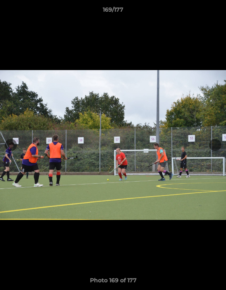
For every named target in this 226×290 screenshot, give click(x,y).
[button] (216, 11)
